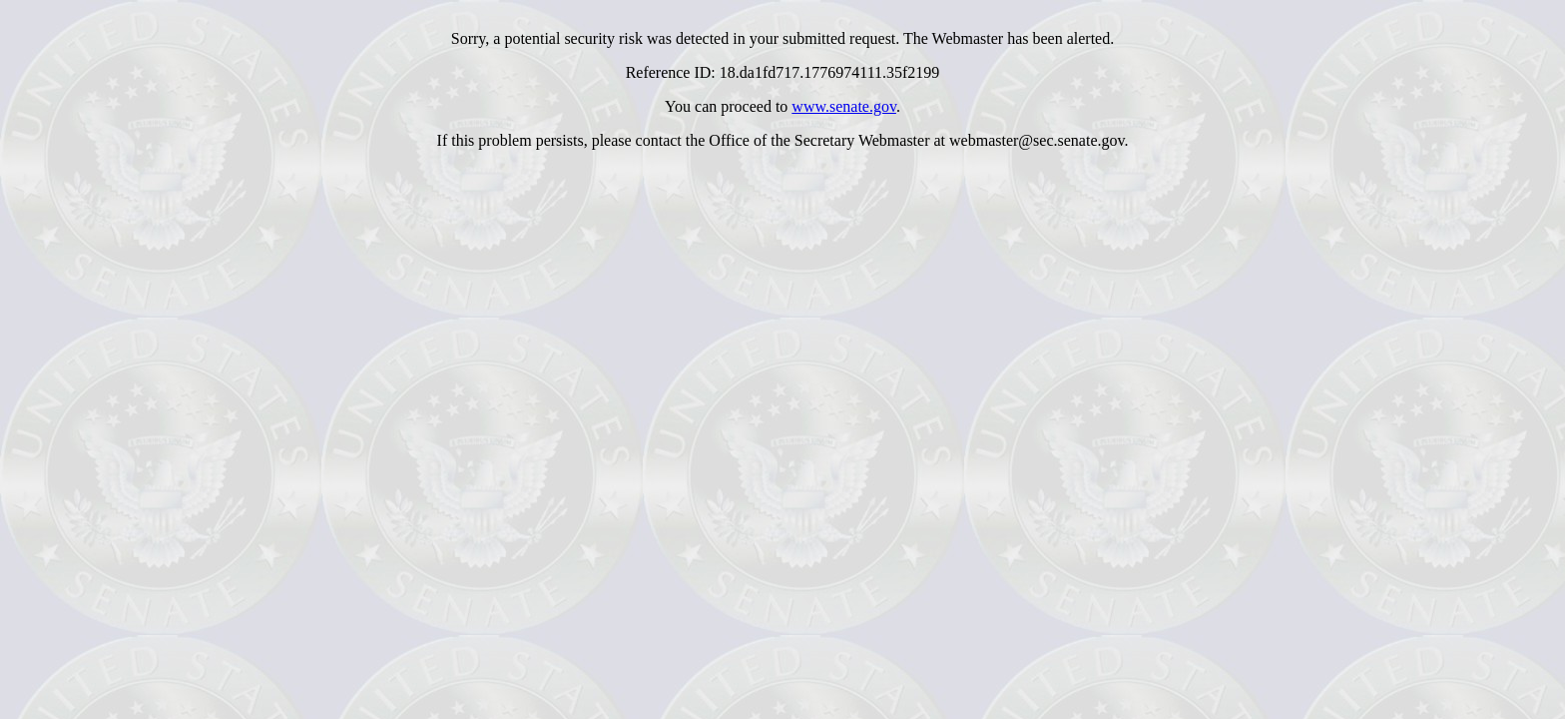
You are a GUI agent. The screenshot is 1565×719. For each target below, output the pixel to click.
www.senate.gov (843, 106)
